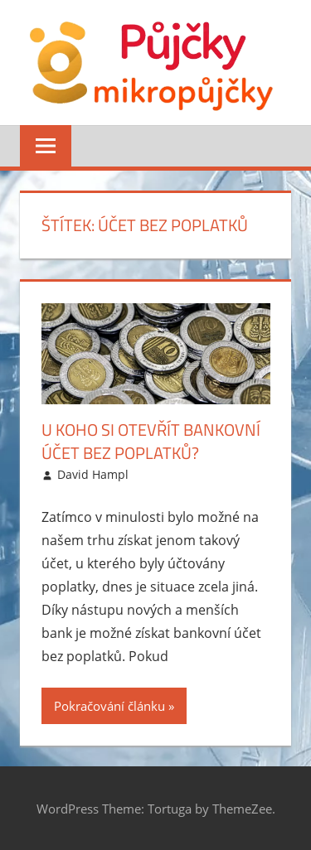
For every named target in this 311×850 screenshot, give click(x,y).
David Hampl (93, 474)
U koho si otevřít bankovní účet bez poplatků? (150, 441)
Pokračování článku (109, 706)
